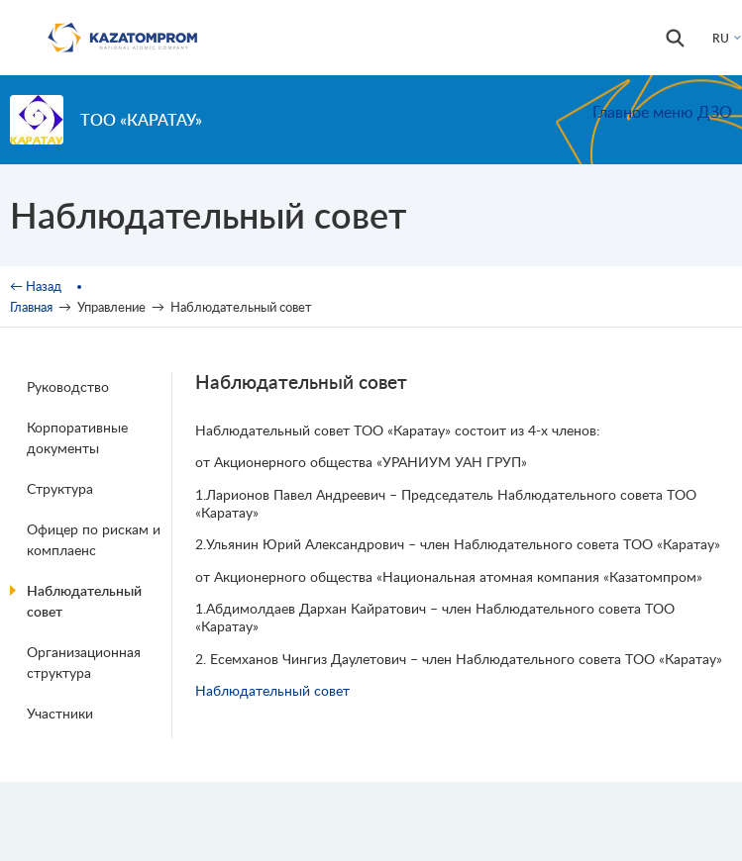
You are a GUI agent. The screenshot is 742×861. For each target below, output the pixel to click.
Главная (31, 307)
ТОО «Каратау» (141, 119)
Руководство (68, 386)
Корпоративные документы (77, 437)
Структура (60, 488)
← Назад (35, 286)
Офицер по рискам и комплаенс (93, 539)
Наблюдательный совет (84, 601)
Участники (60, 713)
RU (720, 38)
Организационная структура (84, 662)
